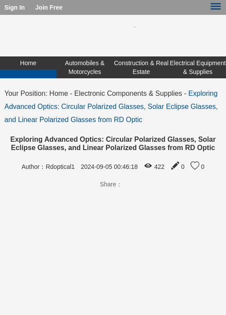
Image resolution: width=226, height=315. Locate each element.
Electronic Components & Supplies (128, 93)
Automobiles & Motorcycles (84, 67)
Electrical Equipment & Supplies (198, 67)
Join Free (49, 7)
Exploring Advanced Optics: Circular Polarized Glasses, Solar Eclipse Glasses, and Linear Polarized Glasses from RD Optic (111, 106)
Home (28, 63)
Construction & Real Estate (141, 67)
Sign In (14, 7)
